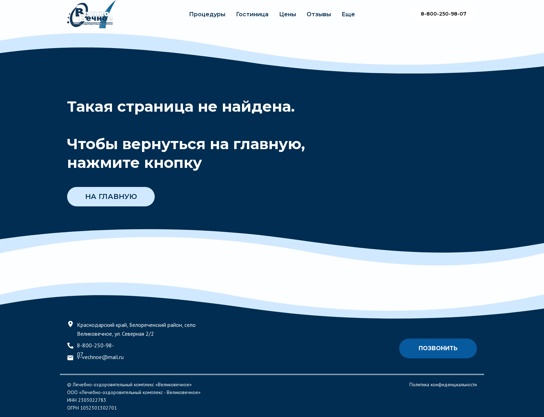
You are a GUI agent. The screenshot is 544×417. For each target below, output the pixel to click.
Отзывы (319, 14)
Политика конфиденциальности (443, 384)
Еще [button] (348, 14)
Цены (287, 14)
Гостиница (252, 14)
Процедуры (207, 14)
